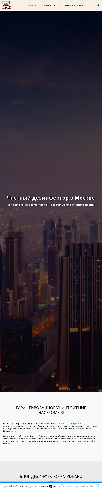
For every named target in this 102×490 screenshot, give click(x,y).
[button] (98, 5)
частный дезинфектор (70, 423)
